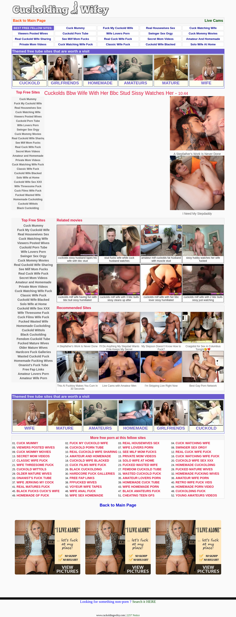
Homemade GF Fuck (33, 495)
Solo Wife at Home (203, 44)
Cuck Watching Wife (203, 28)
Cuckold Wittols (28, 203)
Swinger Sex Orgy (160, 33)
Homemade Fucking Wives (33, 360)
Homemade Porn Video (195, 486)
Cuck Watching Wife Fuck (75, 44)
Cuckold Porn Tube (75, 33)
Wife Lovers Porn (118, 33)
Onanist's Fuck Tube (33, 365)
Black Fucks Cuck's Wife (38, 491)
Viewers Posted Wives (33, 33)
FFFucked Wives (83, 482)
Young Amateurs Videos (196, 495)
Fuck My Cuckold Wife (118, 28)
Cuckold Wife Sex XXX (28, 182)
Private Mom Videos (32, 44)
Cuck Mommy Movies (203, 33)
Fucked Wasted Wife (28, 195)
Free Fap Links (33, 369)
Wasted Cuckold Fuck (33, 356)
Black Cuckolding (28, 208)
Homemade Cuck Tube (141, 482)
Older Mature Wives (33, 347)
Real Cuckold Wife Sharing (33, 39)
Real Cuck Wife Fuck (118, 39)
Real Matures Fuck (33, 486)
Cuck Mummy (75, 28)
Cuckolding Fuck (191, 491)
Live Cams (214, 21)
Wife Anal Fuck (83, 491)
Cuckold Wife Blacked (160, 44)
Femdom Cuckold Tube (33, 339)
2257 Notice (133, 615)
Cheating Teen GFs (138, 495)
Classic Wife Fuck (118, 44)
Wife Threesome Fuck (27, 186)
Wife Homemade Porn (141, 486)
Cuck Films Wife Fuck (27, 190)
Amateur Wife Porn (33, 378)
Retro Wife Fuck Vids (194, 482)
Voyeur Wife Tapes (86, 486)
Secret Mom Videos (160, 39)
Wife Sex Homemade (86, 495)
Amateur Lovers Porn (33, 374)
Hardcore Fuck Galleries (33, 352)
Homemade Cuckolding (27, 199)
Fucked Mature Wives (33, 343)
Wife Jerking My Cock (35, 482)
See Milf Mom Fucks (75, 39)
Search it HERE (144, 602)
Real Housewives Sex (160, 28)
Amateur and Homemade (203, 39)
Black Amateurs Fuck (141, 491)
